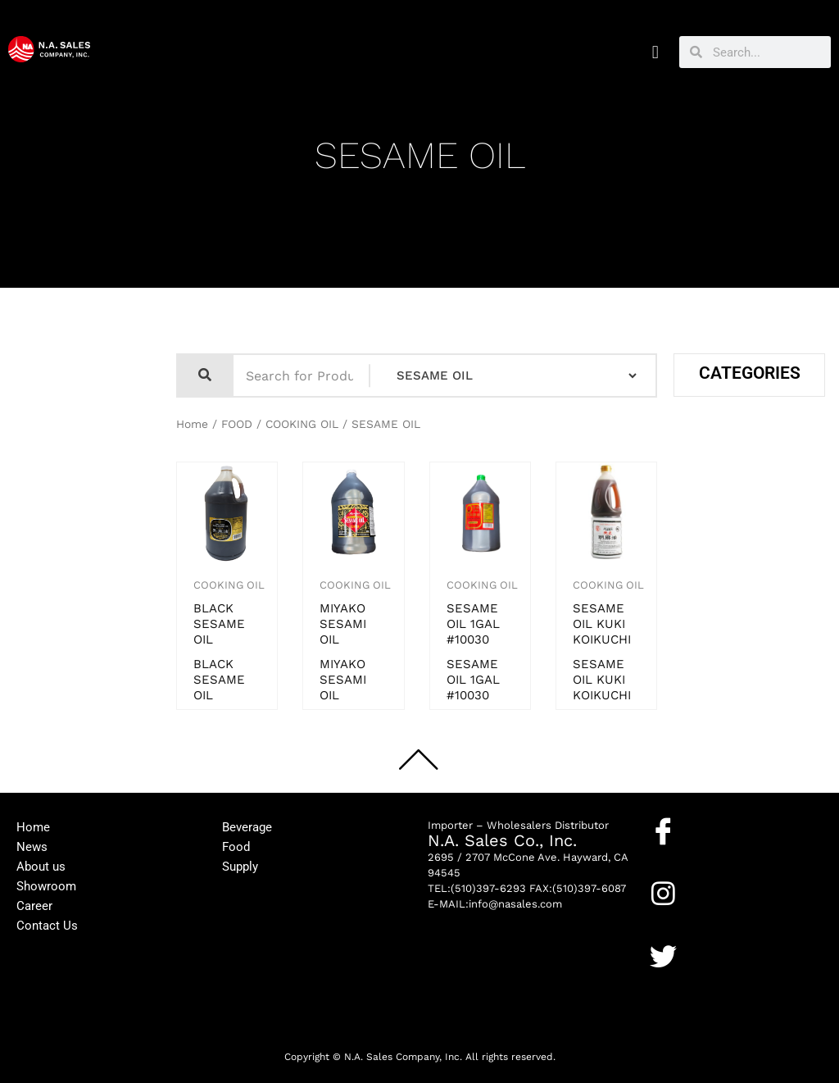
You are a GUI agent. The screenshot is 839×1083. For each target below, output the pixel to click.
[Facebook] (663, 830)
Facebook (676, 856)
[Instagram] (663, 893)
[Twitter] (663, 956)
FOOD (236, 423)
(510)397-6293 (488, 888)
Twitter (670, 982)
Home (192, 423)
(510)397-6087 (589, 888)
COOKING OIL (301, 423)
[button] (655, 52)
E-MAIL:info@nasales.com (495, 904)
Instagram (678, 919)
